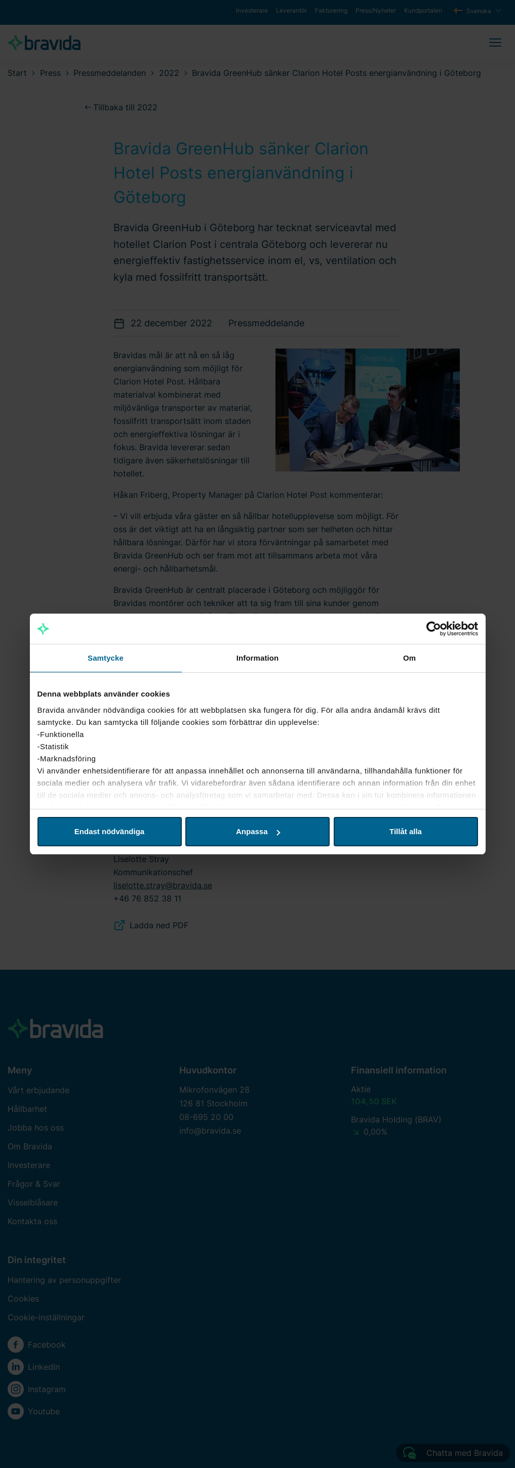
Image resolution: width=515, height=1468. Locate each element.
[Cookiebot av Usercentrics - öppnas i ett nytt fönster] (433, 628)
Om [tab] (409, 658)
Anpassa (258, 831)
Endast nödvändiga (109, 831)
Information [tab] (257, 658)
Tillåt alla (405, 831)
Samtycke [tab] (106, 658)
